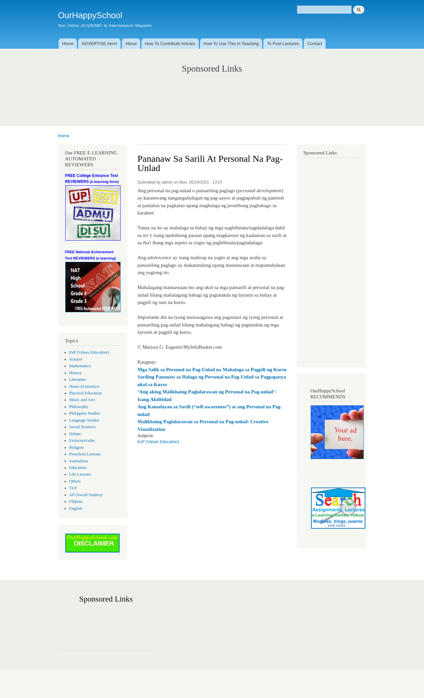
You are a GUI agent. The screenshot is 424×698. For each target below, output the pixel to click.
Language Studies (84, 420)
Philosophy (78, 406)
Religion (76, 447)
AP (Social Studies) (85, 495)
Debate (75, 434)
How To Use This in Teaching (231, 43)
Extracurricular (82, 440)
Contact (314, 43)
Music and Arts (82, 399)
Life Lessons (80, 474)
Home (68, 43)
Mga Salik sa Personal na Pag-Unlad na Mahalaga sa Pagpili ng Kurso (212, 369)
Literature (77, 379)
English (75, 508)
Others (74, 481)
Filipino (75, 501)
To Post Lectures (283, 43)
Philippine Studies (84, 413)
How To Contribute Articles (170, 43)
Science (75, 359)
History (75, 373)
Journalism (78, 461)
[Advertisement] (212, 93)
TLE (73, 488)
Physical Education (85, 393)
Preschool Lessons (85, 454)
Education (77, 467)
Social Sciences (82, 427)
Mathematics (80, 366)
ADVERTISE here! (99, 43)
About (130, 43)
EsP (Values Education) (89, 352)
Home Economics (84, 386)
